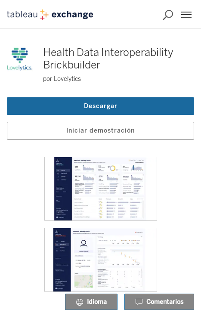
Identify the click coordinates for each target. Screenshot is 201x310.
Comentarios (159, 302)
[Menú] (186, 14)
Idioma (91, 302)
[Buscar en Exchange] (168, 15)
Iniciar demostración (100, 130)
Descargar (101, 106)
